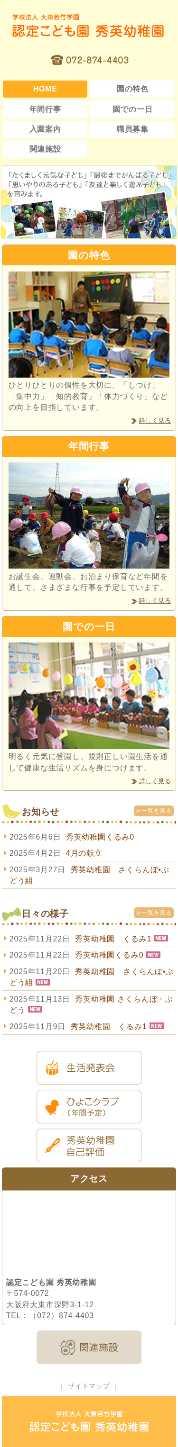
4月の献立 (84, 853)
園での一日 (132, 109)
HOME (45, 89)
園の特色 (133, 89)
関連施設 (45, 149)
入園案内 (45, 129)
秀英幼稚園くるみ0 (100, 837)
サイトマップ (89, 1386)
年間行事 (45, 109)
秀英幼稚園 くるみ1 (113, 939)
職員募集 (133, 129)
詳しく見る (155, 420)
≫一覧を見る (153, 811)
